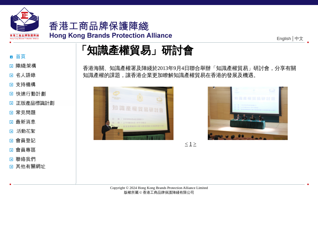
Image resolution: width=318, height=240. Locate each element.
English (284, 38)
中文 (299, 38)
